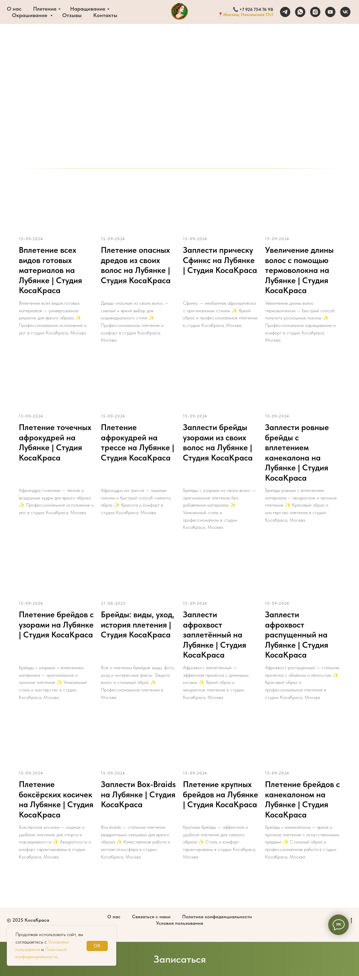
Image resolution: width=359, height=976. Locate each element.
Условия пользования (179, 923)
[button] (179, 959)
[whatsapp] (300, 12)
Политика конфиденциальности (217, 916)
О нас (14, 8)
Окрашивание (30, 15)
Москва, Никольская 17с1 (248, 14)
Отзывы (72, 15)
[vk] (345, 12)
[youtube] (330, 12)
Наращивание (87, 8)
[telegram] (285, 12)
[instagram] (315, 12)
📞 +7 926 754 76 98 (253, 9)
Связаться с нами (151, 916)
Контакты (105, 15)
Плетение (44, 8)
